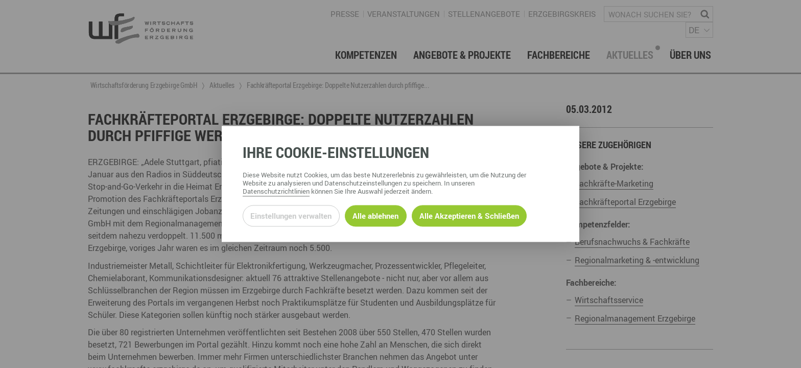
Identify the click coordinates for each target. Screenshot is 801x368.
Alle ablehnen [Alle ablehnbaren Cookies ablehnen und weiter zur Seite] (375, 216)
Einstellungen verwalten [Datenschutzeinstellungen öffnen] (291, 216)
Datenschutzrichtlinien (276, 191)
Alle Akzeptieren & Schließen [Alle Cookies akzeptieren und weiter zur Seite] (469, 216)
